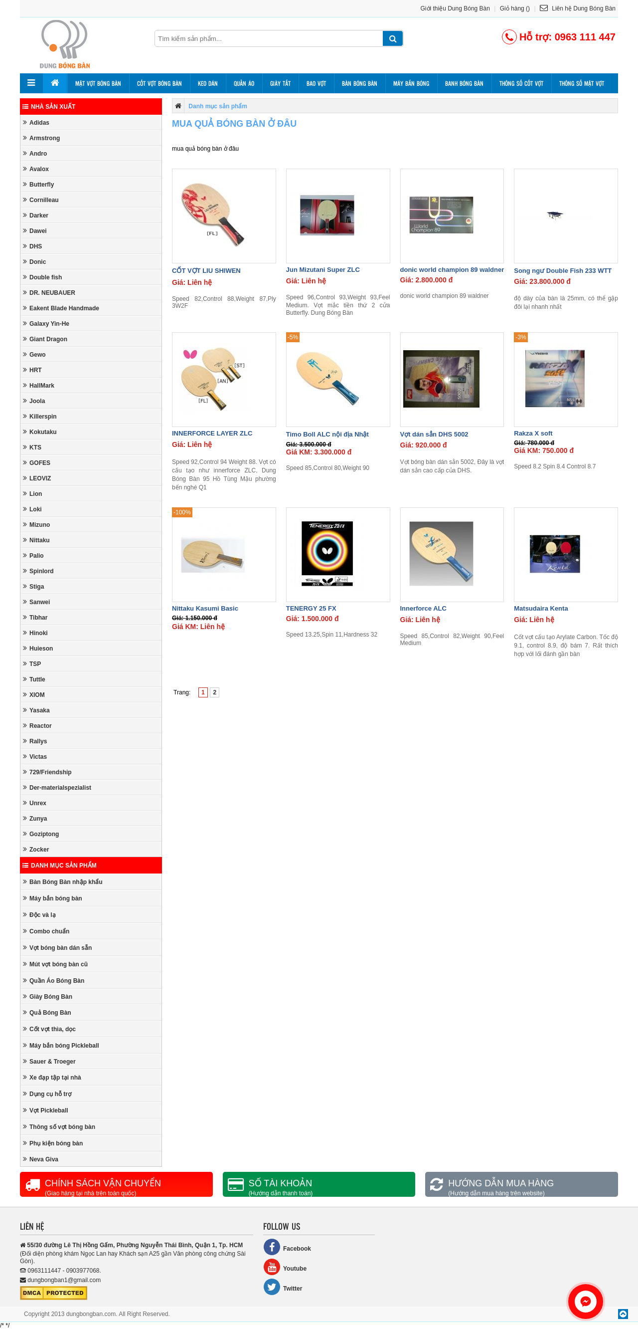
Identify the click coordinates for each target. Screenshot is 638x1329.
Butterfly (38, 184)
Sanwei (36, 602)
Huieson (38, 648)
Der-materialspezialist (57, 787)
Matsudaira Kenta (541, 608)
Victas (35, 756)
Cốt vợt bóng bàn (159, 83)
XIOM (34, 694)
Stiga (33, 586)
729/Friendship (47, 772)
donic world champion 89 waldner (452, 269)
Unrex (34, 803)
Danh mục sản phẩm (59, 865)
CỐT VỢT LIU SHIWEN (206, 270)
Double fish (42, 277)
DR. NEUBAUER (49, 292)
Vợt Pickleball (45, 1110)
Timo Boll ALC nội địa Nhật (327, 434)
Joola (34, 401)
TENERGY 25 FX (311, 608)
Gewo (34, 354)
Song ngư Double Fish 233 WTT (563, 270)
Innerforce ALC (423, 608)
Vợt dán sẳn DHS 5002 (434, 434)
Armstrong (41, 138)
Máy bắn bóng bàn (52, 898)
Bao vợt (316, 83)
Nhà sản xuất (48, 106)
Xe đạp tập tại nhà (52, 1077)
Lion (32, 493)
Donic (34, 261)
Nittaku (36, 540)
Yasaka (36, 710)
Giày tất (280, 83)
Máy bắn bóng (411, 83)
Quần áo (244, 83)
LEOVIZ (37, 478)
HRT (32, 370)
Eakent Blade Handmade (61, 308)
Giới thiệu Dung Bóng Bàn (455, 8)
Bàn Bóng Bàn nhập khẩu (63, 882)
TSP (32, 663)
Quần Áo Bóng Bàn (53, 980)
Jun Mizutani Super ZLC (323, 269)
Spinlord (38, 571)
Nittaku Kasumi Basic (205, 608)
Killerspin (40, 416)
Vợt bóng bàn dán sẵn (57, 947)
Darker (35, 215)
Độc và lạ (39, 914)
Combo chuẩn (46, 931)
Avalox (36, 169)
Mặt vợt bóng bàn (98, 83)
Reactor (37, 725)
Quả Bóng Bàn (47, 1012)
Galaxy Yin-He (46, 323)
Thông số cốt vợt (521, 83)
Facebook (287, 1247)
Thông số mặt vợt (581, 83)
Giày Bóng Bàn (47, 996)
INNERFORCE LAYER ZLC (212, 433)
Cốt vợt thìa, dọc (49, 1029)
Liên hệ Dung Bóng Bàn (578, 8)
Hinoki (35, 633)
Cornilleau (41, 200)
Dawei (35, 230)
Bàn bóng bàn (359, 83)
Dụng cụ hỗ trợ (47, 1094)
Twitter (282, 1287)
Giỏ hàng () (515, 8)
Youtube (285, 1267)
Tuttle (34, 679)
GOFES (36, 462)
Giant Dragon (45, 339)
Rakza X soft (533, 433)
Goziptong (41, 834)
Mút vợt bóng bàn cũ (55, 964)
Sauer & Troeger (49, 1061)
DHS (32, 246)
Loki (32, 509)
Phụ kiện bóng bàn (53, 1143)
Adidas (36, 122)
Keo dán (208, 83)
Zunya (35, 818)
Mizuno (36, 524)
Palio (33, 555)
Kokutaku (40, 432)
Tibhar (35, 617)
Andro (35, 153)
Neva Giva (40, 1159)
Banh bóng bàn (464, 83)
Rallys (35, 741)
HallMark (38, 385)
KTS (32, 447)
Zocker (36, 849)
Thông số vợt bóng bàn (59, 1126)
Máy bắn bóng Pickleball (61, 1045)
